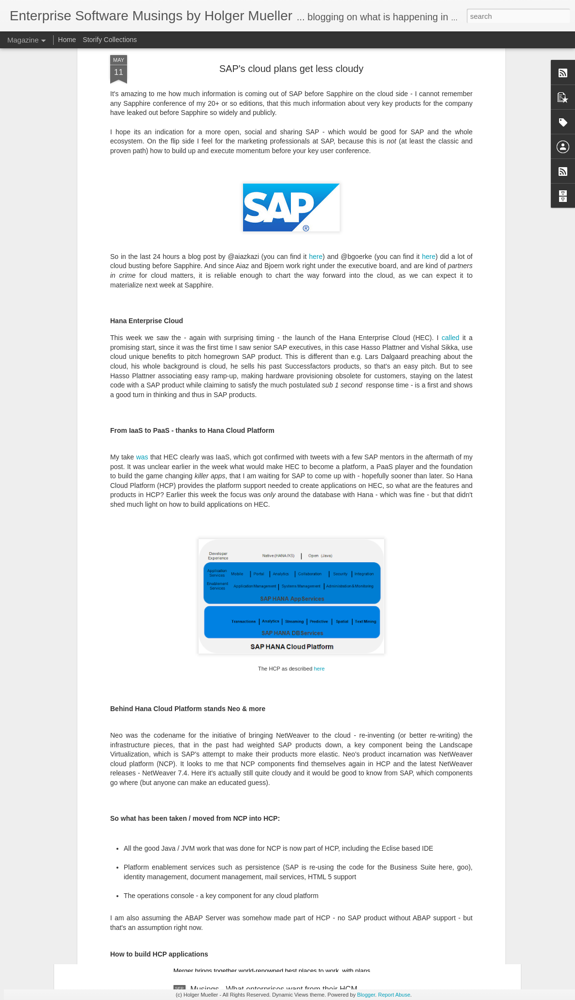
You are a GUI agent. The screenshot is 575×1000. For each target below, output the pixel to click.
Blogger (366, 995)
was (142, 239)
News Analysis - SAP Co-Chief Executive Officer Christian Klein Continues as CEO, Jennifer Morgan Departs (278, 669)
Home (67, 39)
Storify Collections (110, 39)
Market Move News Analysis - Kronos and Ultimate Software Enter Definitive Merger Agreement (277, 883)
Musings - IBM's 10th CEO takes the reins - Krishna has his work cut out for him (278, 774)
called (451, 120)
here (319, 450)
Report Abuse (394, 995)
